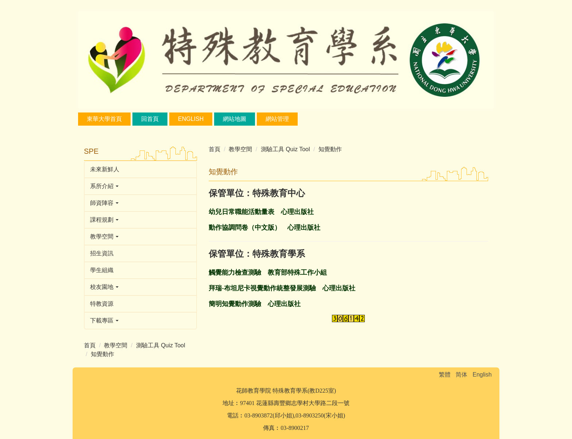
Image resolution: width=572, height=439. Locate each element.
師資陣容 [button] (104, 203)
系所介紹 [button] (104, 186)
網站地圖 (234, 119)
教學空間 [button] (104, 236)
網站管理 (277, 119)
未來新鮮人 (104, 169)
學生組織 (101, 270)
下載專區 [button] (104, 320)
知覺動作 (102, 354)
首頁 (90, 345)
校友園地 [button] (104, 287)
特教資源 (101, 304)
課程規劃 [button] (104, 220)
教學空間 (115, 345)
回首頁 (150, 119)
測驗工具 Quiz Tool (160, 345)
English (191, 119)
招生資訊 (101, 253)
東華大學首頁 (104, 119)
